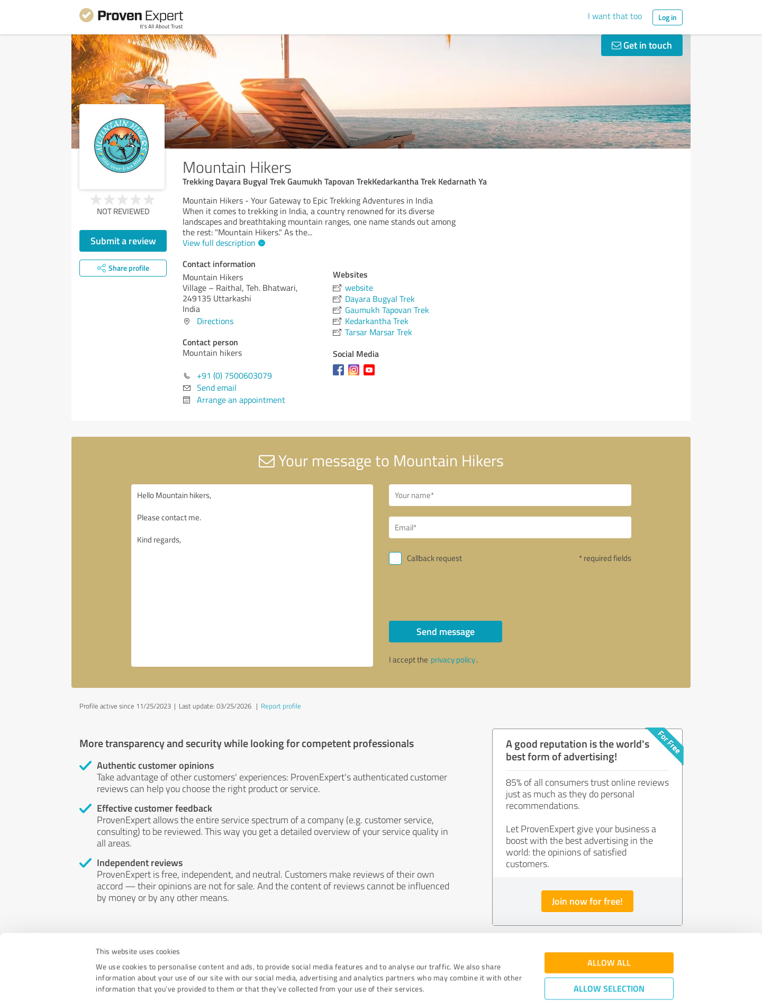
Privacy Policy (149, 954)
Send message (445, 631)
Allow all (609, 905)
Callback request (434, 558)
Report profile (281, 706)
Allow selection (609, 931)
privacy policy (453, 659)
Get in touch (642, 45)
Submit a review (123, 240)
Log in (667, 17)
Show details (447, 983)
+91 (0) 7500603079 (234, 375)
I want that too (615, 16)
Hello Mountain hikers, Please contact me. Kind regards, (252, 575)
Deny (609, 964)
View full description (222, 243)
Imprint (108, 954)
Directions (215, 321)
